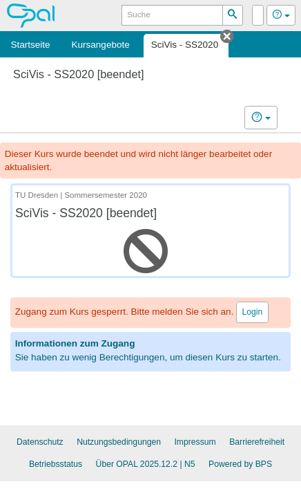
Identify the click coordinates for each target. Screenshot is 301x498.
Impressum (194, 442)
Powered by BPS (240, 464)
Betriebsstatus (55, 464)
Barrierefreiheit (256, 442)
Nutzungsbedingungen (119, 442)
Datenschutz (40, 442)
